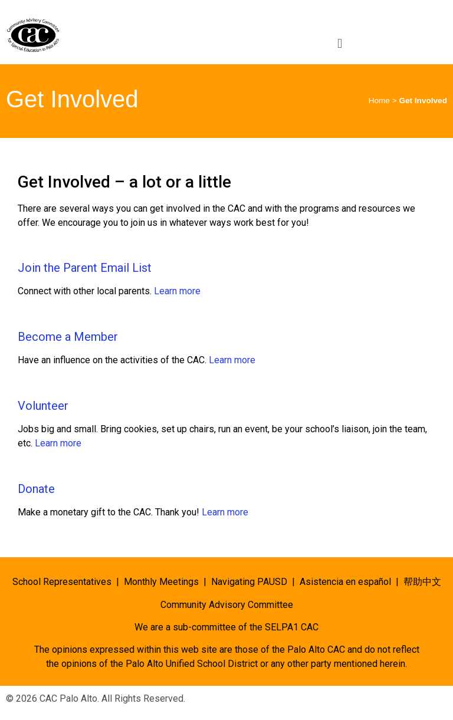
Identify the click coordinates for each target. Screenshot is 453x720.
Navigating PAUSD (249, 581)
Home (379, 100)
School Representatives (61, 581)
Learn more (177, 291)
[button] (339, 43)
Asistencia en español (345, 581)
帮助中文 (422, 581)
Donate (36, 489)
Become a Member (68, 337)
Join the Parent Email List (85, 268)
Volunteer (43, 406)
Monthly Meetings (161, 581)
